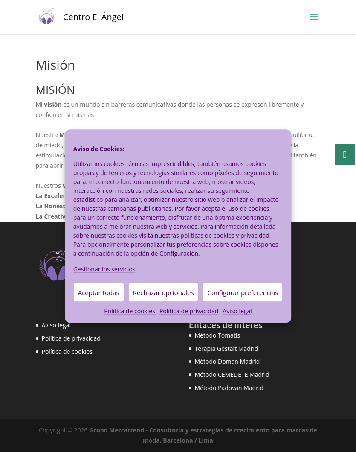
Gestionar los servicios (104, 269)
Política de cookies (129, 311)
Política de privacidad (188, 311)
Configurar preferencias (243, 292)
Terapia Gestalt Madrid (226, 348)
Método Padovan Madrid (229, 388)
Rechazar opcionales (163, 292)
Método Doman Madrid (227, 361)
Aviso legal (237, 311)
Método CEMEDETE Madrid (232, 374)
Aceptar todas (98, 292)
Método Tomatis (217, 335)
